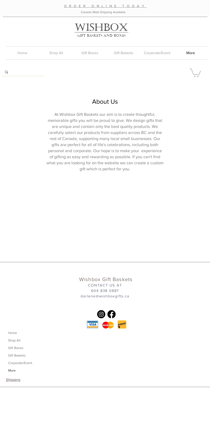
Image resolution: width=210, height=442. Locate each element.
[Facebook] (111, 314)
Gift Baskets (17, 355)
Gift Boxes (15, 348)
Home (12, 333)
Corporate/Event (20, 363)
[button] (195, 72)
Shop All (14, 340)
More (12, 370)
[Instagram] (101, 314)
